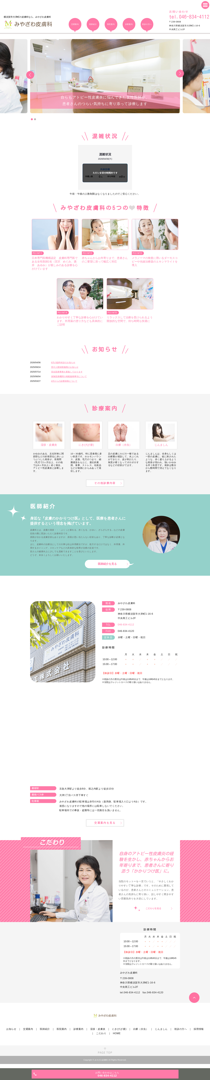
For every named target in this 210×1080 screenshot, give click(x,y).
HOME (117, 1037)
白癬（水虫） (140, 1033)
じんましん (161, 1033)
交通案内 (28, 1033)
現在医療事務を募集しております (67, 372)
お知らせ (11, 1033)
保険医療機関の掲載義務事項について (69, 376)
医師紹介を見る (107, 566)
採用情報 (199, 1033)
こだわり (101, 1037)
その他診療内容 (105, 485)
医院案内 (62, 1033)
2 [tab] (35, 119)
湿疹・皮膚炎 (97, 1033)
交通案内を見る (105, 826)
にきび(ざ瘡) (119, 1033)
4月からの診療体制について (64, 381)
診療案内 (78, 1033)
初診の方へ (180, 1033)
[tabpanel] (105, 76)
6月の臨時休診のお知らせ (63, 362)
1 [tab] (32, 119)
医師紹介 (45, 1033)
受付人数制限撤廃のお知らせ (64, 367)
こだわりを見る (153, 913)
